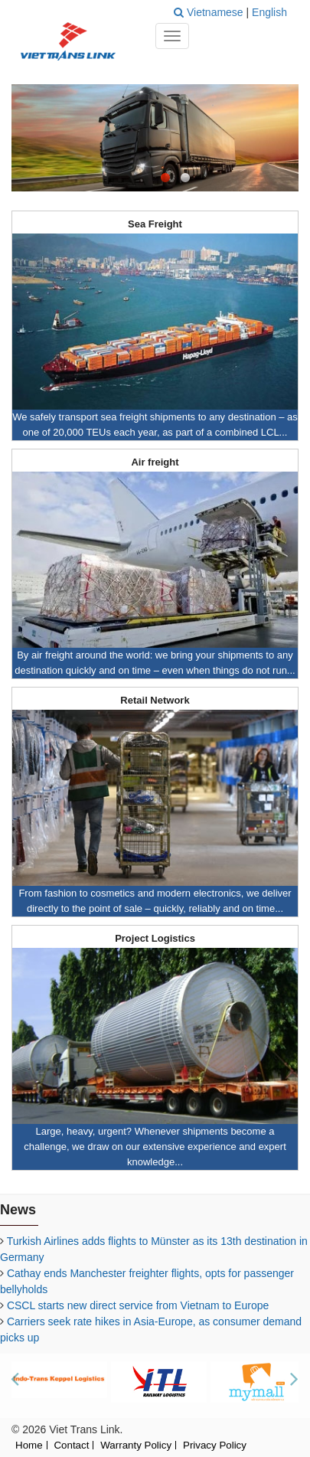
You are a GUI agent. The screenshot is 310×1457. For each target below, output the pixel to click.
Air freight (154, 462)
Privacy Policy (214, 1446)
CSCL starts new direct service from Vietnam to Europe (138, 1305)
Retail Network (154, 700)
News (18, 1209)
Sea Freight (155, 224)
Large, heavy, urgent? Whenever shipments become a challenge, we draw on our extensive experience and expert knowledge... (155, 1146)
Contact (71, 1446)
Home (29, 1446)
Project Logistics (155, 938)
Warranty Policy (135, 1446)
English (269, 12)
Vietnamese (216, 12)
